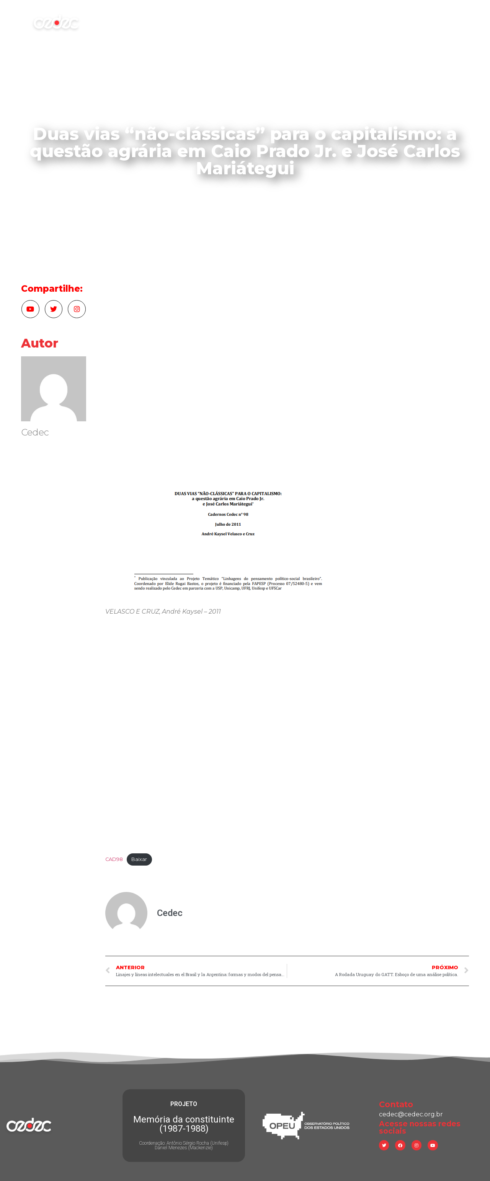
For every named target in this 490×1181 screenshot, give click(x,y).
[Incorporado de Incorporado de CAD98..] (287, 736)
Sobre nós (178, 22)
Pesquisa (261, 22)
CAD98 (114, 859)
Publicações (307, 22)
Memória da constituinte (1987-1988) (183, 1124)
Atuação (220, 22)
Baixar (139, 859)
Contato (400, 22)
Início (140, 22)
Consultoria (356, 22)
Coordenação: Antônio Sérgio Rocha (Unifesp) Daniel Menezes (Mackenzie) (184, 1145)
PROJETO (183, 1104)
